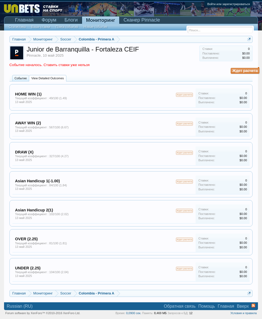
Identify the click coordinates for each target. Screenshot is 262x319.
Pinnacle (34, 55)
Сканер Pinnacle (142, 20)
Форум (49, 20)
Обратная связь (180, 306)
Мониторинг (100, 20)
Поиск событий (67, 27)
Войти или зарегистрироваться (228, 4)
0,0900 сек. (133, 313)
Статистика (17, 27)
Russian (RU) (20, 306)
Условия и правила (243, 313)
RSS (253, 305)
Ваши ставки (40, 27)
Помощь (206, 306)
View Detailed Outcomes (47, 78)
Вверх (243, 306)
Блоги (71, 20)
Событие (21, 78)
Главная (24, 20)
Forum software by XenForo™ (42, 313)
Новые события (95, 27)
